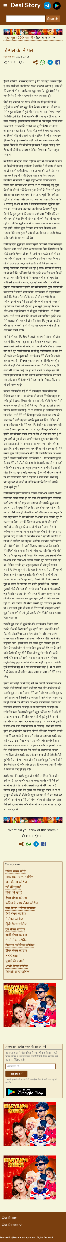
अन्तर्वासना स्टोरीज (16, 882)
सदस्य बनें (17, 1073)
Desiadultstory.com (23, 1237)
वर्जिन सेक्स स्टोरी (15, 871)
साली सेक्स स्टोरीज (16, 940)
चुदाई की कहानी (14, 961)
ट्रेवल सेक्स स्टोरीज (16, 898)
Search (52, 18)
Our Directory (11, 1225)
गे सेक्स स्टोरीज (14, 919)
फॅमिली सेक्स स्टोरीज (17, 971)
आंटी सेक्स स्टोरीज (16, 935)
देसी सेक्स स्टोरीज (15, 913)
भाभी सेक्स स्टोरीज (16, 966)
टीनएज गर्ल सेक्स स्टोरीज (19, 945)
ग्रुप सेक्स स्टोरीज (15, 929)
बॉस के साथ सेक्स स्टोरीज (20, 908)
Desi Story (25, 5)
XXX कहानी (25, 38)
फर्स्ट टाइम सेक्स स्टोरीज (19, 877)
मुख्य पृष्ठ (10, 38)
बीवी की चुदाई (13, 892)
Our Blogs (9, 1218)
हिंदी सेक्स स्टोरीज (16, 924)
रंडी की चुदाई (13, 887)
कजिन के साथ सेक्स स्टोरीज (21, 903)
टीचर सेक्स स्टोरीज (16, 950)
